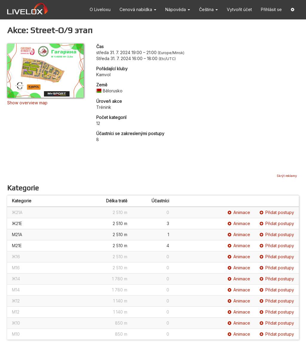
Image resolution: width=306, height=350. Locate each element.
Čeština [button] (208, 9)
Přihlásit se (271, 9)
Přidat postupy (277, 212)
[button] (292, 9)
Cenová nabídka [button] (138, 9)
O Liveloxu (100, 9)
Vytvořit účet (239, 9)
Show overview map (27, 102)
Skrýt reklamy (287, 176)
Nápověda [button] (177, 9)
